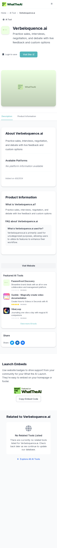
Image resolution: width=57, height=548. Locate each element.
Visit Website (28, 265)
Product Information (27, 116)
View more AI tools (28, 324)
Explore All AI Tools (28, 459)
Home (3, 13)
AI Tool (13, 13)
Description (7, 116)
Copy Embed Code (28, 399)
